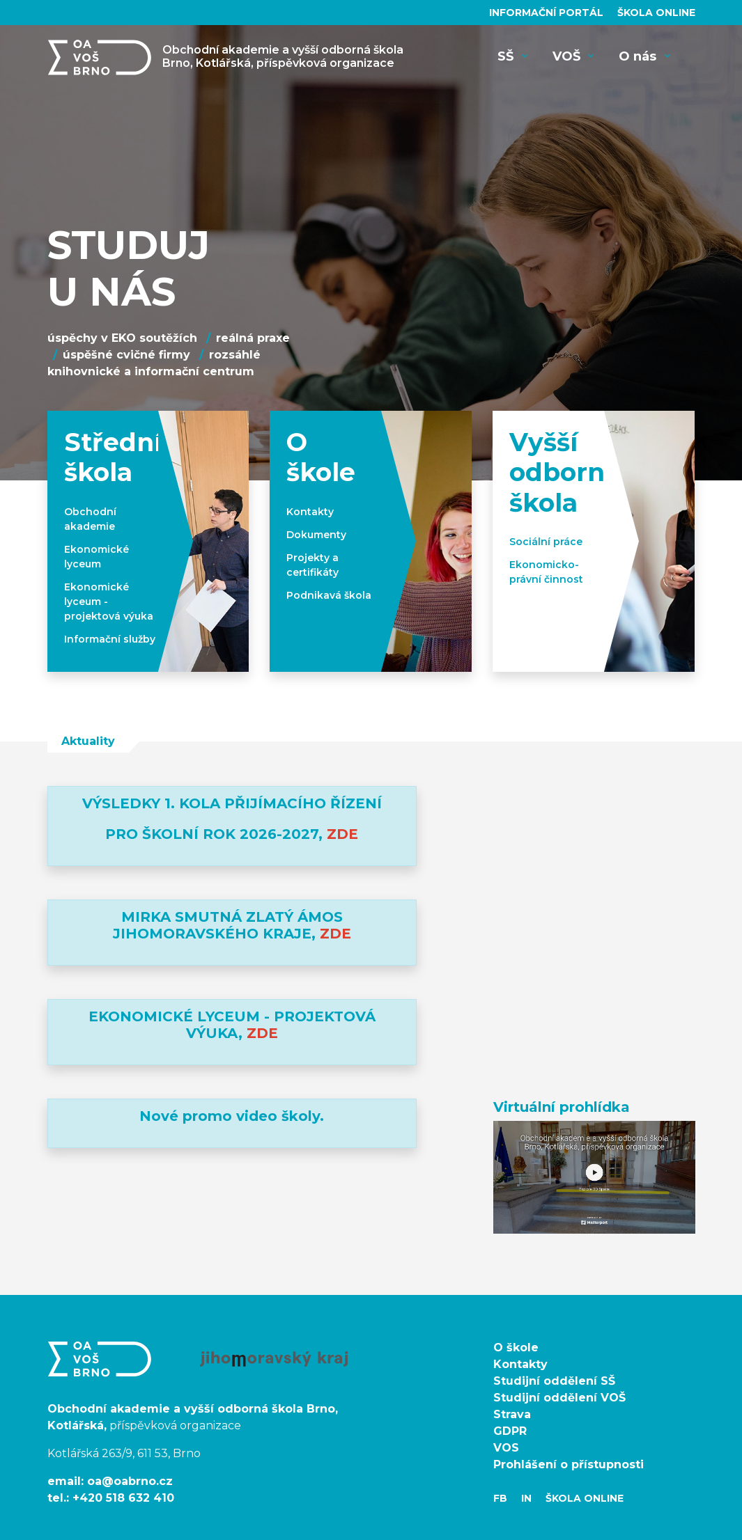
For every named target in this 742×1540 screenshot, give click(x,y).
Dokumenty (316, 534)
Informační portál (547, 12)
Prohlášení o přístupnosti (568, 1464)
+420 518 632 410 (123, 1497)
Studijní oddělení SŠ (554, 1381)
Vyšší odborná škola (564, 472)
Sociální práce (545, 541)
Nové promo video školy (229, 1116)
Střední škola (113, 457)
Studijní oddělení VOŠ (559, 1397)
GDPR (510, 1431)
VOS (506, 1447)
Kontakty (310, 511)
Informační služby (109, 639)
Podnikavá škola (328, 595)
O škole (320, 457)
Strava (512, 1414)
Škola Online (656, 12)
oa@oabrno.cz (130, 1481)
